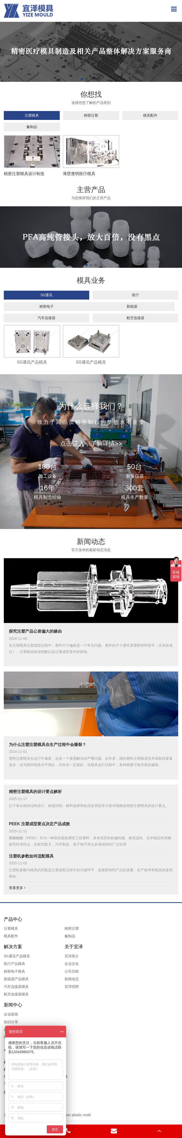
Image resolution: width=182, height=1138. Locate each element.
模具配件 (150, 115)
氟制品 (31, 127)
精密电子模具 (14, 971)
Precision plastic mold (73, 1115)
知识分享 (11, 1022)
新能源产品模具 (16, 979)
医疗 (135, 295)
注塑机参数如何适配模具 (31, 856)
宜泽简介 (72, 956)
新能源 (132, 306)
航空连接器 (135, 318)
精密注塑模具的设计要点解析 (35, 791)
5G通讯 (47, 295)
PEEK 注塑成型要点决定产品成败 (39, 824)
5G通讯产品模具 (17, 956)
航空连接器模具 (16, 994)
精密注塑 (91, 115)
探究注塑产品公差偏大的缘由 (35, 631)
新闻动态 (72, 979)
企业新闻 (11, 1014)
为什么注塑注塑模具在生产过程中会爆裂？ (47, 744)
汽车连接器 (46, 318)
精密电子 (46, 306)
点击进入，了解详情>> (91, 443)
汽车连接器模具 (16, 987)
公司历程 (72, 971)
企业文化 (72, 964)
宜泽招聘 (72, 987)
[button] (82, 79)
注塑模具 (32, 115)
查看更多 (17, 888)
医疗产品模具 (14, 964)
